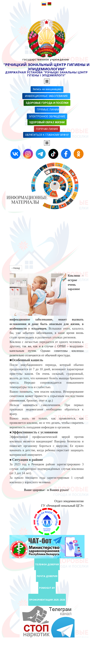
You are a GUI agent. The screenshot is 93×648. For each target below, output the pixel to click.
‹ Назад (16, 268)
